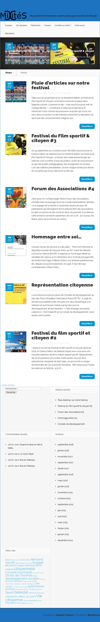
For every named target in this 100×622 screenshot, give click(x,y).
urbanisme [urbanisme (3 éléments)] (11, 596)
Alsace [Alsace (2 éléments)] (8, 560)
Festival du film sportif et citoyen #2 (61, 335)
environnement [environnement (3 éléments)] (14, 581)
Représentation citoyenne (62, 285)
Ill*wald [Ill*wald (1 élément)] (29, 581)
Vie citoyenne (21, 25)
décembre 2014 (65, 540)
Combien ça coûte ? (63, 25)
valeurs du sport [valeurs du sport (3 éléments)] (27, 596)
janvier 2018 (63, 450)
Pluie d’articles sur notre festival (24, 52)
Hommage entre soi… (57, 236)
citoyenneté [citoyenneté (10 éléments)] (24, 568)
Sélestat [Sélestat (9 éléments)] (21, 592)
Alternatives (9, 33)
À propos (8, 25)
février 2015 (63, 528)
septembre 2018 (65, 444)
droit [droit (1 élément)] (41, 573)
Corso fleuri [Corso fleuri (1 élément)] (36, 573)
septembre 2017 (65, 462)
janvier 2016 (63, 486)
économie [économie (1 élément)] (29, 603)
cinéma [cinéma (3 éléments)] (9, 569)
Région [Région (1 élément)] (26, 589)
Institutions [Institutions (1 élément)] (17, 584)
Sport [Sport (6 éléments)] (9, 592)
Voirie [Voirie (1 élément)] (39, 600)
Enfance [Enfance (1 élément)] (42, 579)
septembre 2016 (65, 474)
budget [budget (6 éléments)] (38, 562)
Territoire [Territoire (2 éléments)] (33, 593)
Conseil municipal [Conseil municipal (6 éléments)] (18, 572)
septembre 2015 (65, 504)
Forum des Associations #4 (63, 188)
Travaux (47, 25)
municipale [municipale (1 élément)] (23, 587)
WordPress (94, 615)
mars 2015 (63, 522)
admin (45, 242)
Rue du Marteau (27, 460)
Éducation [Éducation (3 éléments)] (11, 602)
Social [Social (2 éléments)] (32, 589)
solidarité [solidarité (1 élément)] (38, 589)
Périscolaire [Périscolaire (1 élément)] (19, 589)
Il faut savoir (80, 25)
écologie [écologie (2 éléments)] (21, 603)
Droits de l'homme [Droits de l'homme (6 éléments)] (19, 575)
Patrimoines (35, 25)
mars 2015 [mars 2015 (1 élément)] (15, 587)
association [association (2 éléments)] (25, 560)
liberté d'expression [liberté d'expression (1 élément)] (28, 584)
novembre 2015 (65, 492)
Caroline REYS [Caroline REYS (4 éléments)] (33, 565)
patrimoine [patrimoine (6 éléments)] (36, 586)
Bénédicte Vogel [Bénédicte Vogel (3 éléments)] (14, 565)
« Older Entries (7, 385)
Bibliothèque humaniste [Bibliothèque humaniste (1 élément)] (24, 563)
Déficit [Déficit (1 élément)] (35, 576)
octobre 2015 (64, 498)
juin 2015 (62, 510)
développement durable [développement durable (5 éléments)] (22, 578)
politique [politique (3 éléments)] (10, 589)
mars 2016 (63, 480)
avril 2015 (62, 516)
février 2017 (63, 468)
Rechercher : (11, 388)
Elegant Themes (65, 615)
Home (8, 73)
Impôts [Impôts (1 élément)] (34, 581)
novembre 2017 (65, 456)
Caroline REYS (29, 56)
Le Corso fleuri (26, 454)
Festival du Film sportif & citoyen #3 (74, 52)
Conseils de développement (71, 424)
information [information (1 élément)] (9, 584)
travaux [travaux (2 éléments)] (40, 593)
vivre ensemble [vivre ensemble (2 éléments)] (30, 600)
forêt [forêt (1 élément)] (24, 581)
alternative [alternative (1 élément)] (15, 560)
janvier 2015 (63, 534)
